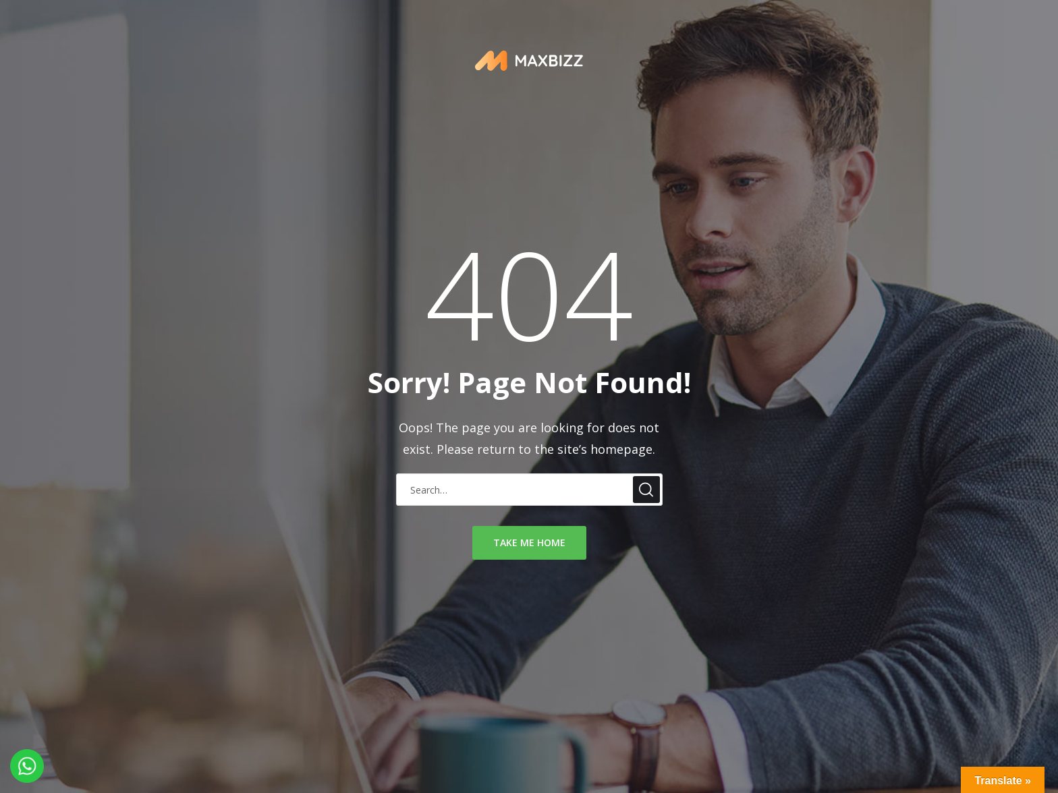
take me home (529, 542)
